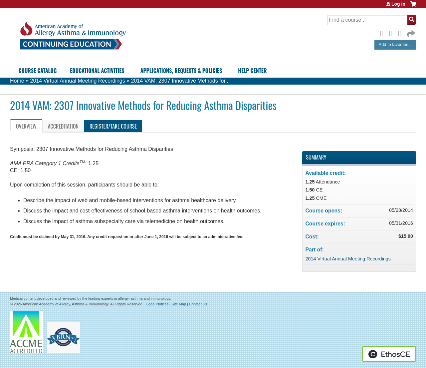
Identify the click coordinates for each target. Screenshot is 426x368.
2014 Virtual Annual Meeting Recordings (77, 81)
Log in (398, 4)
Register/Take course (113, 126)
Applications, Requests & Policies (181, 71)
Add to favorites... (395, 44)
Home (17, 81)
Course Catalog (38, 71)
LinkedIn (401, 33)
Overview (26, 126)
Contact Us (198, 304)
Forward (410, 32)
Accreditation (63, 126)
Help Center (252, 71)
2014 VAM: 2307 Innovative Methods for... (180, 81)
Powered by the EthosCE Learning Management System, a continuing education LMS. (389, 354)
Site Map (178, 304)
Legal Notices (157, 304)
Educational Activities (97, 71)
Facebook (383, 33)
